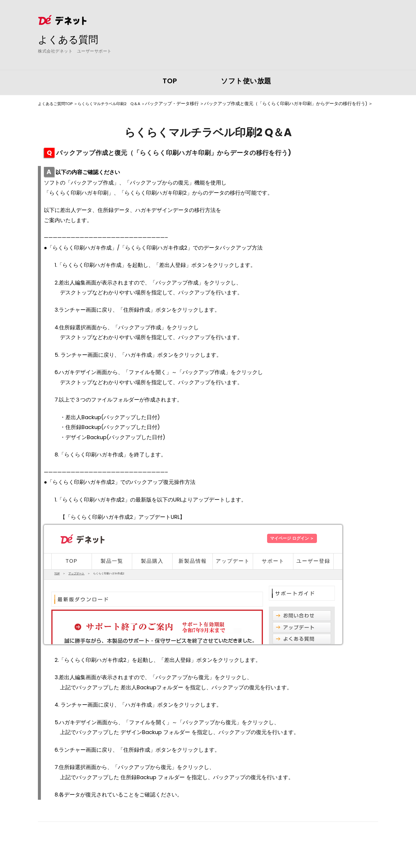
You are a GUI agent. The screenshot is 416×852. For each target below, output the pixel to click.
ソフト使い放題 (246, 81)
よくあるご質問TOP (58, 104)
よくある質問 (71, 39)
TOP (170, 81)
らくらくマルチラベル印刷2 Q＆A (119, 104)
